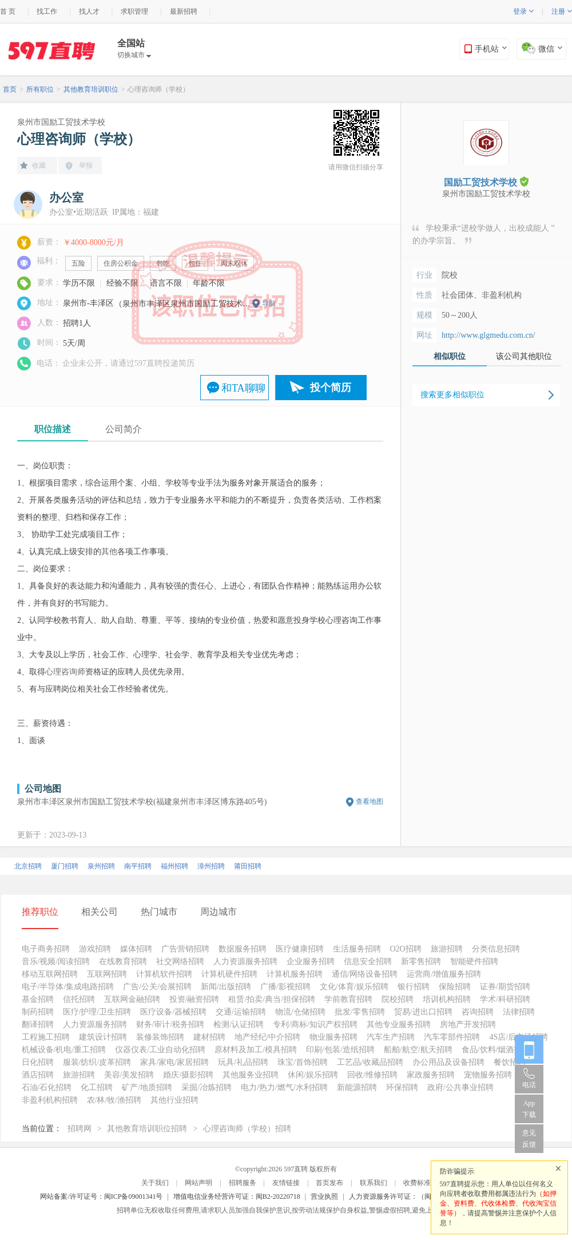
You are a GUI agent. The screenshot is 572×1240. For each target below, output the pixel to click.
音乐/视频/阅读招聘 (56, 961)
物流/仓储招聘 (300, 1012)
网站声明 (198, 1183)
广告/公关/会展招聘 (157, 986)
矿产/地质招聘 (147, 1087)
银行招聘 (414, 986)
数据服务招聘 (243, 949)
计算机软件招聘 (164, 974)
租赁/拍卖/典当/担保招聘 (271, 999)
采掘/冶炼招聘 (206, 1087)
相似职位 (450, 356)
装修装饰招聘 (160, 1037)
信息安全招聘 (368, 961)
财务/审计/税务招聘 (170, 1024)
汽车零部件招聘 (452, 1037)
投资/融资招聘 (194, 999)
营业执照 (324, 1196)
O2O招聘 (406, 949)
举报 (86, 165)
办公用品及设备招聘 (448, 1062)
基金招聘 (38, 999)
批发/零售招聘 (360, 1012)
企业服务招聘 (311, 961)
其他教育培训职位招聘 (147, 1128)
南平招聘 (138, 866)
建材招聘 (209, 1037)
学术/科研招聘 (505, 999)
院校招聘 (398, 999)
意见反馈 (529, 1138)
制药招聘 (38, 1012)
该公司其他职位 (524, 356)
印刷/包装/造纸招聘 (340, 1049)
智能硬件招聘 (474, 961)
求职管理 (134, 11)
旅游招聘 (447, 949)
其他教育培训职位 (90, 89)
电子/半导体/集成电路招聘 (68, 986)
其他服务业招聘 (251, 1075)
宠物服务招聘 (488, 1075)
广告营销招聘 (185, 949)
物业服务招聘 (333, 1037)
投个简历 (330, 387)
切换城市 (134, 55)
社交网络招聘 (180, 961)
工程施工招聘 (46, 1037)
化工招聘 (97, 1087)
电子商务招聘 (46, 949)
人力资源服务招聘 (245, 961)
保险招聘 (455, 986)
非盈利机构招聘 (50, 1100)
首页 (10, 89)
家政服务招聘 (431, 1075)
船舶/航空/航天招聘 (418, 1049)
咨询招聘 (478, 1012)
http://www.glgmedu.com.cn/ (488, 335)
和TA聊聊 (243, 388)
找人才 (89, 11)
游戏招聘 (95, 949)
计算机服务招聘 (295, 974)
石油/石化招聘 (47, 1087)
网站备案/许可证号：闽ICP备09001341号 (101, 1196)
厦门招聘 (64, 866)
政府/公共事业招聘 (460, 1087)
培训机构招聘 (447, 999)
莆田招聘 (247, 866)
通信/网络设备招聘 (365, 974)
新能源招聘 (357, 1087)
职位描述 (52, 429)
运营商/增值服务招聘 (444, 974)
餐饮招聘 (510, 1062)
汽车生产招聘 (391, 1037)
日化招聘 (38, 1062)
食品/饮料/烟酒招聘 (496, 1049)
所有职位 (40, 89)
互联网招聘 (107, 974)
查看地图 (369, 801)
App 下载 (529, 1109)
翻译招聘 (38, 1024)
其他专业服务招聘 (399, 1024)
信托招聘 (79, 999)
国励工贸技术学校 (486, 181)
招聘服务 (242, 1183)
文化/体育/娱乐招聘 (354, 986)
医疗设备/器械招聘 (173, 1012)
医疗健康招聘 (300, 949)
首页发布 (329, 1183)
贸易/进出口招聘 (423, 1012)
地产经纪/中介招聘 (268, 1037)
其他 (109, 551)
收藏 (39, 165)
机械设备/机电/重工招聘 (64, 1049)
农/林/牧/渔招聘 (114, 1100)
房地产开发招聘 (468, 1024)
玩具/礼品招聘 (243, 1062)
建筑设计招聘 (103, 1037)
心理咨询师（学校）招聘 (247, 1128)
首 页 (7, 11)
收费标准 (417, 1183)
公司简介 (123, 429)
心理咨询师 (65, 672)
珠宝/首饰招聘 (302, 1062)
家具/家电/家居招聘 (174, 1062)
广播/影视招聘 (285, 986)
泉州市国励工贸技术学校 (61, 122)
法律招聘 (519, 1012)
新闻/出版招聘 (226, 986)
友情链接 (286, 1183)
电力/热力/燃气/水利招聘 (284, 1087)
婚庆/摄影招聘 (188, 1075)
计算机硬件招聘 (229, 974)
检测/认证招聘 (238, 1024)
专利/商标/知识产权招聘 (315, 1024)
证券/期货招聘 (505, 986)
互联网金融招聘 (132, 999)
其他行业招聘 (174, 1100)
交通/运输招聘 (241, 1012)
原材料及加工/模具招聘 (255, 1049)
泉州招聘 (101, 866)
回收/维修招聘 (372, 1075)
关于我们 (155, 1183)
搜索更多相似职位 (452, 394)
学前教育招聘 (348, 999)
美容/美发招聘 (129, 1075)
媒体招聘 (136, 949)
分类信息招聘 (496, 949)
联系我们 (373, 1183)
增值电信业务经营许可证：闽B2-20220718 (236, 1196)
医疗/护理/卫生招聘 (97, 1012)
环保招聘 (402, 1087)
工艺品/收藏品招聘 (370, 1062)
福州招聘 (174, 866)
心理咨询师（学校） (158, 89)
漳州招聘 (211, 866)
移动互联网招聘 (50, 974)
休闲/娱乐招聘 (313, 1075)
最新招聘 (183, 11)
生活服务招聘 (357, 949)
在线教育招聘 (123, 961)
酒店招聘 (38, 1075)
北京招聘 (28, 866)
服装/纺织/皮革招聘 (97, 1062)
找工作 (47, 11)
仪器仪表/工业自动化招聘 (160, 1049)
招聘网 (79, 1128)
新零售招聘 (421, 961)
